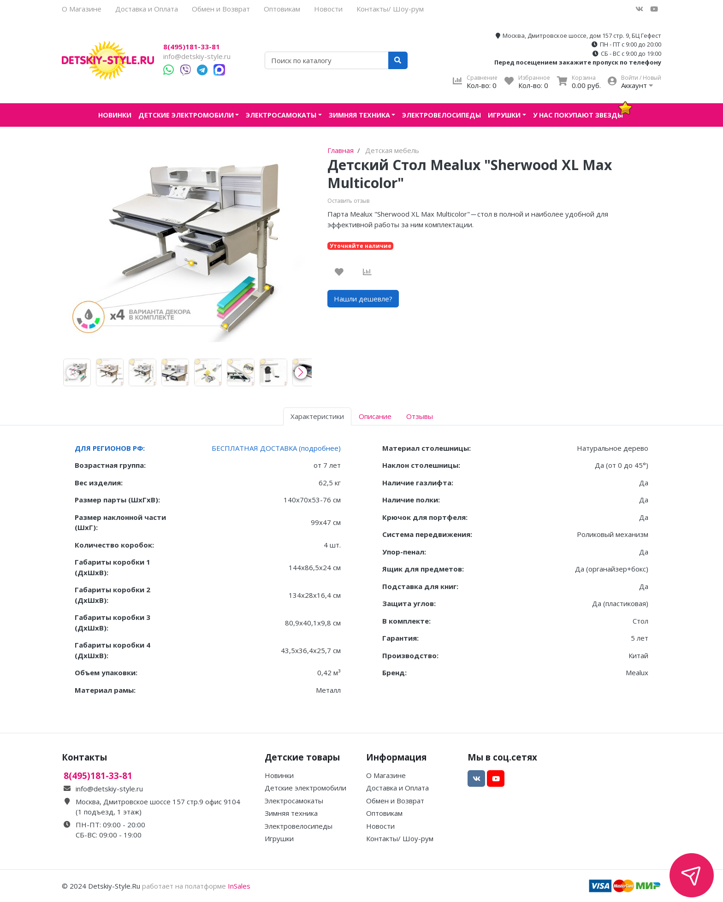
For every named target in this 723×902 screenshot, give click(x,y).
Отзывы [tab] (419, 416)
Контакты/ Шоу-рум (390, 8)
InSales (239, 885)
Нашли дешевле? (363, 298)
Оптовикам (282, 8)
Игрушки (504, 115)
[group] (77, 372)
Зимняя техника (359, 115)
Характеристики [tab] (317, 416)
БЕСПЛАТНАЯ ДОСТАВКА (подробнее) (276, 448)
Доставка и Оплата (146, 8)
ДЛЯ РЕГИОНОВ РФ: (110, 448)
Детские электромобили (186, 115)
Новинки (114, 115)
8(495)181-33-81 (191, 46)
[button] (301, 372)
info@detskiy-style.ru (197, 56)
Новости (328, 8)
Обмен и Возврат (221, 8)
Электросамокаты (281, 115)
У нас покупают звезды (578, 115)
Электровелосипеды (441, 115)
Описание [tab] (375, 416)
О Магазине (81, 8)
